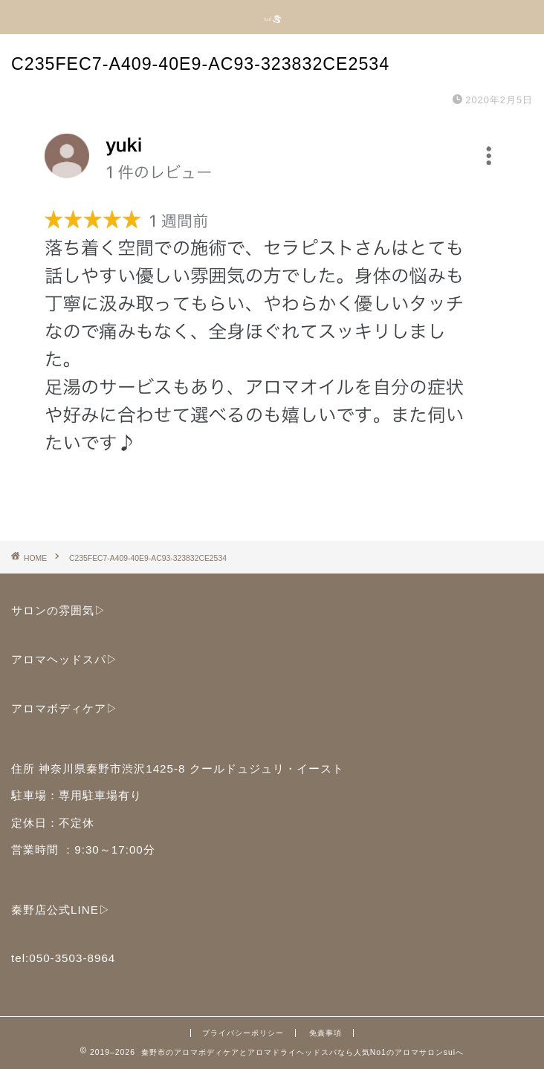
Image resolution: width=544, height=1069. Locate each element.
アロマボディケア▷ (64, 708)
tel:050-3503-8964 (63, 958)
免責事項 (325, 1033)
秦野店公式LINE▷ (61, 909)
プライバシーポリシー (243, 1033)
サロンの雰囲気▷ (58, 610)
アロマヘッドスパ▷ (64, 659)
